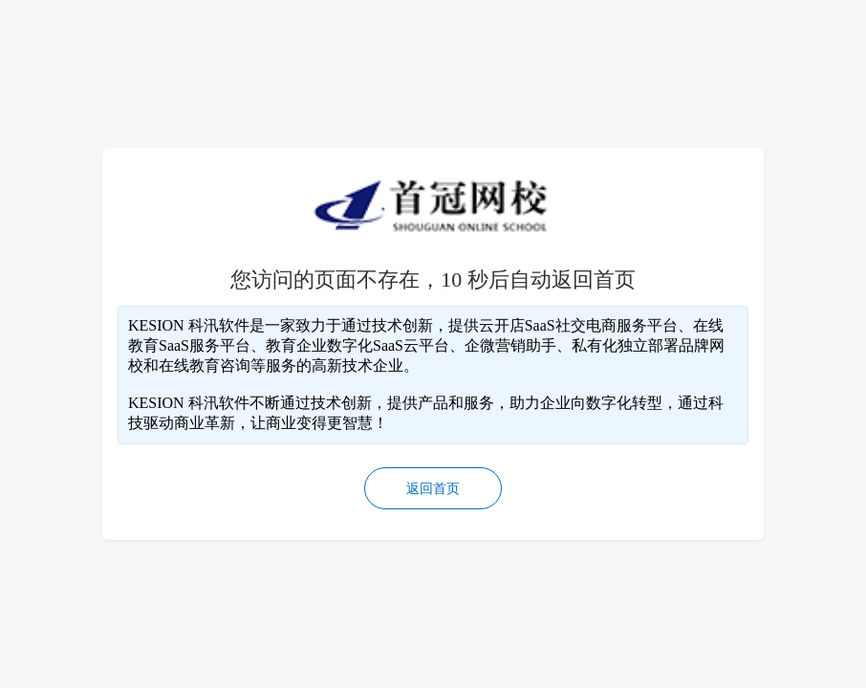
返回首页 (433, 489)
